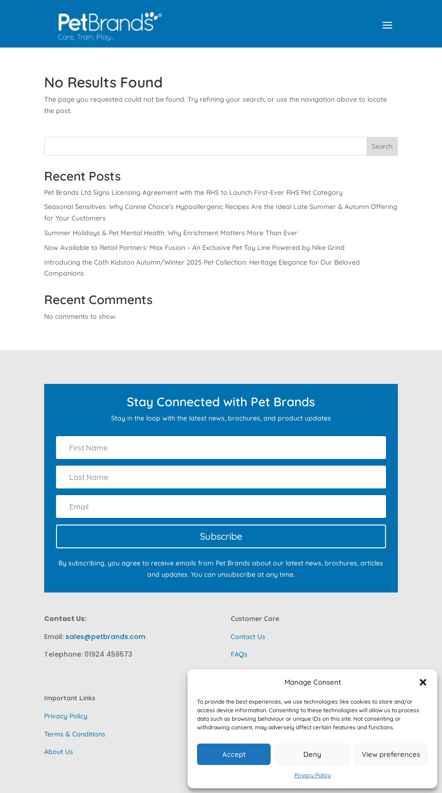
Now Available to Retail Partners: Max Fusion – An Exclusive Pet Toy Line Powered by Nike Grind (194, 247)
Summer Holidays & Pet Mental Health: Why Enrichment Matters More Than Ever (171, 233)
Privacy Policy (312, 775)
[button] (423, 682)
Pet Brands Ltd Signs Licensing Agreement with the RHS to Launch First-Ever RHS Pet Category (193, 192)
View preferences (391, 754)
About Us (58, 751)
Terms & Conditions (74, 734)
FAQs (239, 654)
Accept (233, 754)
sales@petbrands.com (105, 636)
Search (382, 146)
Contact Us (248, 636)
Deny (312, 754)
